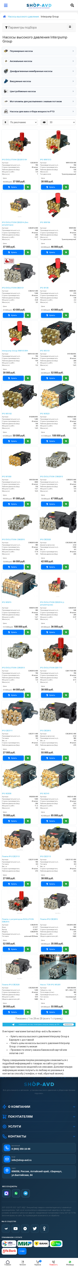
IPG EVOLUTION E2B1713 (51, 668)
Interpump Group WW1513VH (15, 351)
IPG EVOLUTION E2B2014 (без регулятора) (15, 223)
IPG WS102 (7, 414)
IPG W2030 (6, 793)
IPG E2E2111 (7, 731)
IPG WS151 (45, 351)
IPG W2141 (44, 793)
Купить (12, 187)
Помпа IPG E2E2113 (10, 856)
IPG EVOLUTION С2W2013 (13, 668)
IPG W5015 (6, 602)
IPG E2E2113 (45, 856)
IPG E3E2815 (45, 731)
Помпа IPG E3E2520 (10, 985)
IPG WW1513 (45, 160)
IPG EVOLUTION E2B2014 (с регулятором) (52, 603)
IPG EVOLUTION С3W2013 (51, 477)
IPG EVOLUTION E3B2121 (13, 288)
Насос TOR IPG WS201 (50, 985)
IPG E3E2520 (45, 539)
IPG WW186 (45, 222)
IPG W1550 (6, 477)
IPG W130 (44, 288)
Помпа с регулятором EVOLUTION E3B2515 (18, 920)
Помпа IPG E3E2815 (49, 919)
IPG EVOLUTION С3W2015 (13, 539)
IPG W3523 (44, 414)
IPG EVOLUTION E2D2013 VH (14, 160)
